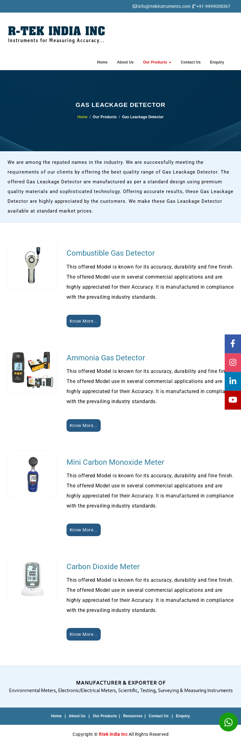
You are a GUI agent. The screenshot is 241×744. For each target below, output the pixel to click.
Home (102, 62)
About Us (125, 62)
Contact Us (191, 62)
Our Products (157, 62)
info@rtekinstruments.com (164, 6)
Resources (132, 716)
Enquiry (217, 62)
